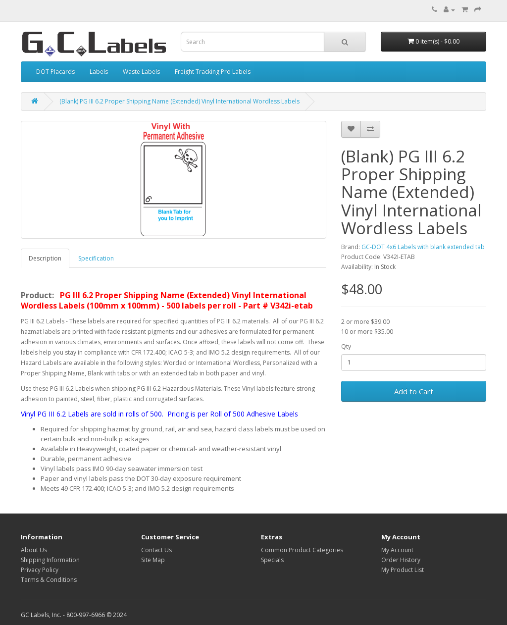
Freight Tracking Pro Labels (213, 71)
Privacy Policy (39, 570)
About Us (34, 550)
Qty (346, 346)
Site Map (153, 560)
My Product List (402, 570)
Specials (272, 560)
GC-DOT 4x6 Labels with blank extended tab (423, 247)
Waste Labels (141, 71)
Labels (99, 71)
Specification (96, 258)
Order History (400, 560)
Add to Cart (413, 391)
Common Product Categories (302, 550)
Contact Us (156, 550)
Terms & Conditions (49, 579)
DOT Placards (55, 71)
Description (45, 258)
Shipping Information (50, 560)
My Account (397, 550)
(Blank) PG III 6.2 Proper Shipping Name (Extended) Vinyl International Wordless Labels (179, 101)
